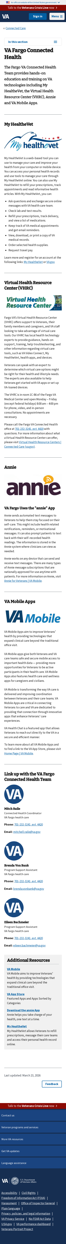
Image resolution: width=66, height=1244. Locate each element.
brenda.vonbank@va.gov (28, 889)
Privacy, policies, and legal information (25, 1213)
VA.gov (50, 262)
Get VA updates (10, 1151)
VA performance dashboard (33, 1224)
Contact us (7, 1115)
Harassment (9, 1203)
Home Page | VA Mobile (18, 753)
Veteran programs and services (19, 1127)
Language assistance (13, 1163)
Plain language (10, 1208)
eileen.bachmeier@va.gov (29, 945)
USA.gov (6, 1224)
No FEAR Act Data (40, 1219)
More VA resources (12, 1139)
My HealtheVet (33, 262)
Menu (57, 16)
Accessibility (9, 1193)
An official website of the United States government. (35, 2)
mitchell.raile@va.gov (26, 832)
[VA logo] (5, 16)
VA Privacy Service (12, 1219)
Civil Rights (29, 1193)
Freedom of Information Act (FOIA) (23, 1198)
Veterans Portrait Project (17, 1229)
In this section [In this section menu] (33, 42)
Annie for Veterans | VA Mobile (23, 581)
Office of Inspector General (38, 1203)
